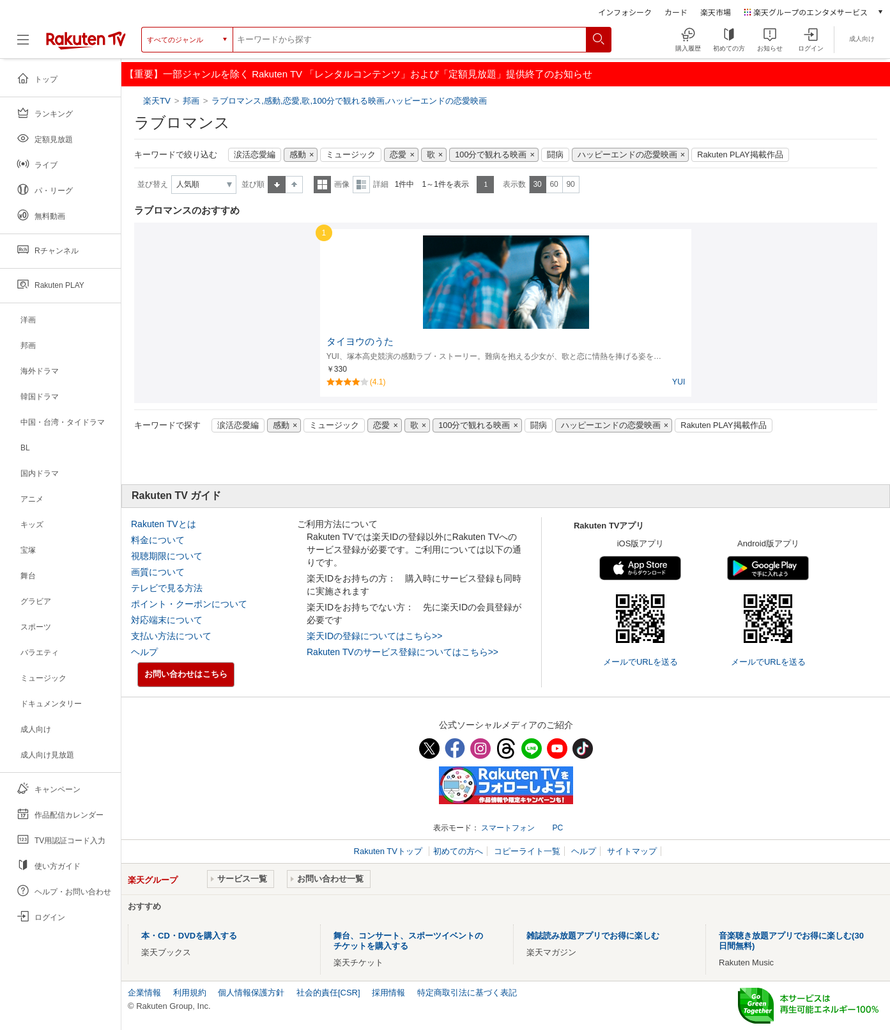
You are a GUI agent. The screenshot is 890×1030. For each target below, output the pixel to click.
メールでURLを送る (640, 662)
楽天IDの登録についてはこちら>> (374, 636)
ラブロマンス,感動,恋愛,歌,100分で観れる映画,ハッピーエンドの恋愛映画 (349, 101)
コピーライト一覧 (527, 851)
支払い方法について (171, 636)
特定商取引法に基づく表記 (467, 992)
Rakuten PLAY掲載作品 (740, 154)
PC (557, 827)
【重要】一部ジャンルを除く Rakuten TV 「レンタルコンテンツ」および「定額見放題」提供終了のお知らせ (358, 73)
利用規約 (189, 992)
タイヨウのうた (360, 342)
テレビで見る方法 (167, 588)
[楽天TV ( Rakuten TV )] (86, 44)
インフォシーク (625, 11)
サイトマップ (632, 851)
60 (553, 184)
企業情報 (144, 992)
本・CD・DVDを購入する (189, 935)
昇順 (277, 184)
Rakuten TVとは (163, 524)
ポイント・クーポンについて (189, 604)
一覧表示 (322, 184)
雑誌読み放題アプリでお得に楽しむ (592, 935)
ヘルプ (144, 652)
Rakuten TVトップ (389, 851)
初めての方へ (458, 851)
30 (537, 184)
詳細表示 (361, 184)
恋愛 (398, 154)
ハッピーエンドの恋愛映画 (627, 154)
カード (675, 11)
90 (570, 184)
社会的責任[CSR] (328, 992)
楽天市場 (715, 11)
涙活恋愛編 (254, 154)
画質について (158, 572)
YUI (678, 381)
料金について (158, 540)
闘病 (555, 154)
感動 (297, 154)
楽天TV (158, 101)
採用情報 (388, 992)
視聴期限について (167, 556)
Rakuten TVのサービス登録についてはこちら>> (402, 652)
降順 (294, 184)
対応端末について (167, 620)
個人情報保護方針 (251, 992)
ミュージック (351, 154)
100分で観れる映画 (490, 154)
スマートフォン (508, 827)
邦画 (191, 101)
